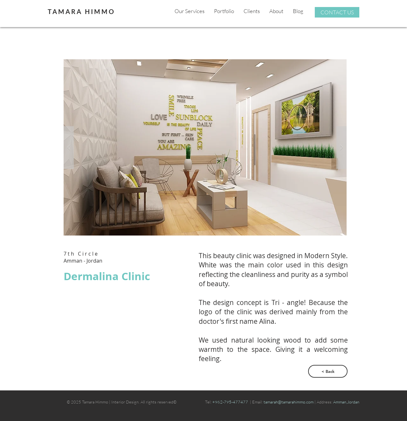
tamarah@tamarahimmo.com (289, 401)
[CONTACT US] (337, 12)
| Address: (323, 401)
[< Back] (328, 371)
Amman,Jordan (346, 401)
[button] (205, 147)
